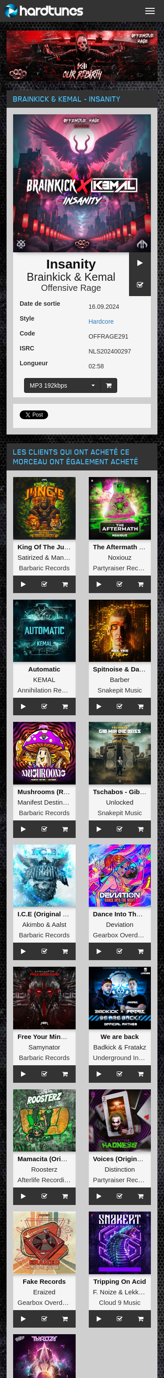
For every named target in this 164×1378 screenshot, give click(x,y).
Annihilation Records (47, 690)
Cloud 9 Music (119, 1302)
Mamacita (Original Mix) (54, 1158)
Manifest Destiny (41, 802)
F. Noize (105, 1292)
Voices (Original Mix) (125, 1158)
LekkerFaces (143, 1292)
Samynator (44, 1047)
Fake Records (44, 1281)
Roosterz (44, 1169)
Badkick (104, 1047)
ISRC (27, 348)
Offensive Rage (71, 288)
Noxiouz (120, 557)
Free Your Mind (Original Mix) (62, 1036)
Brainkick (49, 277)
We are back (120, 1036)
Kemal (99, 277)
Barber (119, 679)
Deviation (119, 924)
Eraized (44, 1292)
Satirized (30, 557)
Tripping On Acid (120, 1281)
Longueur (34, 363)
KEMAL (44, 679)
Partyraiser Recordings (126, 568)
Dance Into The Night (126, 914)
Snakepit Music (120, 690)
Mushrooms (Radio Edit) (55, 791)
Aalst (59, 924)
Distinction (120, 1169)
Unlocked (119, 802)
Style (27, 318)
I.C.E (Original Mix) (46, 914)
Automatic (44, 669)
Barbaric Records (44, 568)
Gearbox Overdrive (121, 935)
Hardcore (101, 321)
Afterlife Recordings (46, 1180)
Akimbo (33, 924)
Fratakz (135, 1047)
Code (27, 333)
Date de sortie (40, 303)
